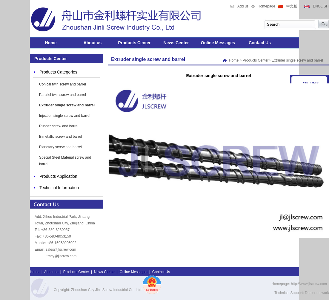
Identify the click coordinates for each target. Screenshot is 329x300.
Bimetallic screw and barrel (60, 136)
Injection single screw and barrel (64, 116)
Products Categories (58, 72)
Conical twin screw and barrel (62, 84)
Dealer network (317, 293)
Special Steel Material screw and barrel (65, 160)
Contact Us (260, 42)
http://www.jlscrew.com (309, 284)
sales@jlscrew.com (61, 249)
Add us (242, 6)
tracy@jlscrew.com (61, 256)
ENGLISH (321, 6)
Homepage (266, 6)
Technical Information (59, 187)
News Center (176, 42)
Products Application (58, 176)
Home (51, 42)
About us (93, 42)
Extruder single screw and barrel (67, 105)
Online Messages (218, 42)
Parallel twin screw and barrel (62, 95)
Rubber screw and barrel (58, 126)
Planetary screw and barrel (60, 147)
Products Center (134, 42)
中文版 (291, 6)
